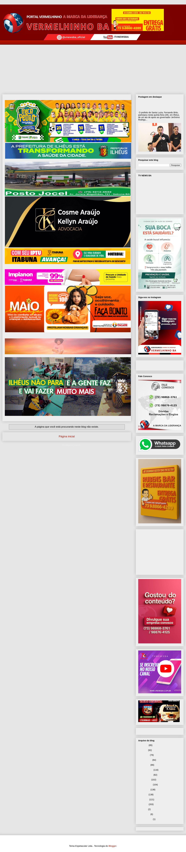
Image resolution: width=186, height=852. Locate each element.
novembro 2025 (145, 775)
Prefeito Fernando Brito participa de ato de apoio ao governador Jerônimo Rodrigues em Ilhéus (159, 105)
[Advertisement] (93, 67)
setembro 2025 (145, 784)
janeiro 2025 (144, 814)
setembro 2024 (145, 819)
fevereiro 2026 (145, 760)
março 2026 (143, 755)
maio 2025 (143, 804)
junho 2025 (143, 799)
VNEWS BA (149, 365)
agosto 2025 (144, 789)
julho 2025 (143, 794)
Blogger (112, 846)
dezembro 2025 (145, 770)
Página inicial (67, 436)
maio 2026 (143, 745)
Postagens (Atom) (71, 445)
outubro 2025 (144, 779)
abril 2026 (143, 750)
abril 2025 (143, 809)
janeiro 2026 (144, 765)
